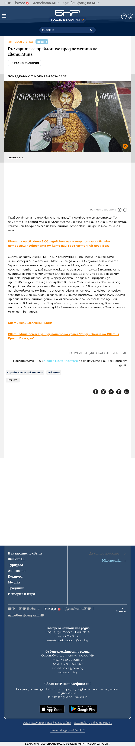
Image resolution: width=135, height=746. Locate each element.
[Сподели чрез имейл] (126, 392)
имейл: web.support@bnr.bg (67, 640)
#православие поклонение (25, 372)
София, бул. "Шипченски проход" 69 (67, 655)
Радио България (24, 63)
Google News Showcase (61, 360)
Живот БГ (16, 559)
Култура (15, 577)
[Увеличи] (119, 210)
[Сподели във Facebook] (95, 392)
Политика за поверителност (93, 722)
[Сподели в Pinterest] (119, 392)
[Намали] (125, 210)
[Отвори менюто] (4, 16)
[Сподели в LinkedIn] (111, 392)
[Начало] (67, 13)
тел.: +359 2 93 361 (67, 636)
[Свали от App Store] (52, 709)
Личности (17, 571)
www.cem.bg (67, 672)
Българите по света (25, 553)
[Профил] (131, 16)
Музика (14, 582)
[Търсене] (91, 30)
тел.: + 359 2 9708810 (68, 659)
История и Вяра (20, 41)
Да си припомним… (107, 553)
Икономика (114, 561)
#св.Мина (53, 372)
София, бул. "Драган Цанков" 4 (68, 632)
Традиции (16, 588)
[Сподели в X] (103, 392)
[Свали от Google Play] (83, 709)
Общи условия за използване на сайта (47, 722)
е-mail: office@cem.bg (67, 668)
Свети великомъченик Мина (30, 323)
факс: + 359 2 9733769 (68, 664)
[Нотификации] (124, 16)
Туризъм (15, 565)
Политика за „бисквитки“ (67, 730)
